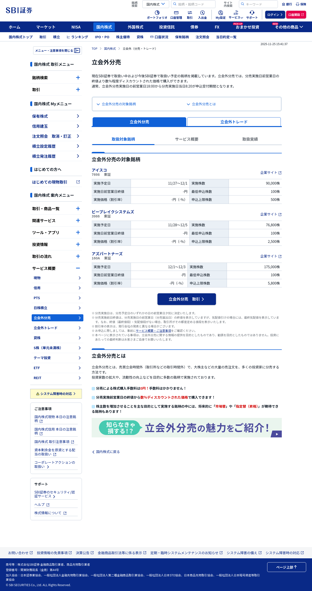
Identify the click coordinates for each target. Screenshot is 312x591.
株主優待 (123, 36)
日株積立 (57, 307)
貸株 (139, 36)
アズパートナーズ (108, 253)
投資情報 (56, 244)
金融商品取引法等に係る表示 (122, 552)
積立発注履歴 (56, 156)
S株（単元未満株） (57, 347)
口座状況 (159, 36)
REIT (57, 377)
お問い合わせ (20, 552)
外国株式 (135, 27)
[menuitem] (287, 4)
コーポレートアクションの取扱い (54, 464)
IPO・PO (102, 36)
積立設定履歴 (56, 146)
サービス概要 (56, 268)
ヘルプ (42, 504)
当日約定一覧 (226, 36)
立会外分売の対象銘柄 (116, 103)
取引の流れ (56, 256)
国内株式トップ (21, 36)
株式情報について (50, 512)
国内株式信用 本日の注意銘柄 (55, 431)
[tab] (234, 121)
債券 (194, 27)
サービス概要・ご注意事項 (153, 330)
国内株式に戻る (106, 451)
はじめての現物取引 (56, 182)
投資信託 (167, 27)
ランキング (77, 36)
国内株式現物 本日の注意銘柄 (55, 418)
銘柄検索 (56, 77)
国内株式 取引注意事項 (54, 441)
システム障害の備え (244, 552)
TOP (94, 48)
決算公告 (85, 552)
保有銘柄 (182, 36)
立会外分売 (57, 317)
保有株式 (56, 116)
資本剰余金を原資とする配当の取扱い (54, 451)
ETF (57, 367)
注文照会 (202, 36)
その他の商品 (287, 26)
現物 (57, 277)
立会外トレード (57, 327)
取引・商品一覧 (56, 208)
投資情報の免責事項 (54, 552)
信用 (57, 287)
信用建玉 (56, 126)
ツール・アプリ (56, 232)
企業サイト (271, 172)
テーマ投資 (57, 357)
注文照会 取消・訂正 (56, 136)
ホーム (14, 27)
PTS (57, 297)
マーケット (46, 27)
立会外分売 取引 (187, 299)
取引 (42, 36)
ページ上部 (286, 567)
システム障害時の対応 (56, 393)
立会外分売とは (201, 103)
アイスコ (100, 170)
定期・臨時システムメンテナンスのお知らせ (186, 552)
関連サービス (56, 220)
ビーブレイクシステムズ (113, 212)
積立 (56, 36)
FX (217, 27)
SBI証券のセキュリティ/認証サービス (54, 494)
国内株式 (104, 27)
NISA (76, 27)
